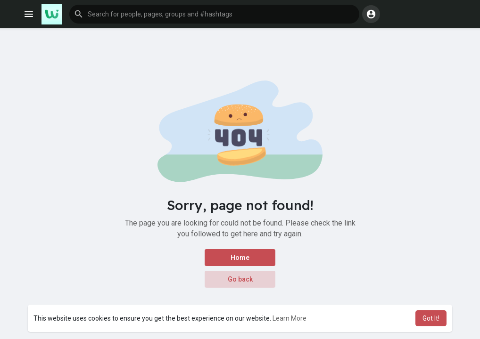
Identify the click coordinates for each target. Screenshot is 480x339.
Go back (240, 279)
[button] (214, 14)
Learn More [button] (289, 318)
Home (240, 257)
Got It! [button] (430, 318)
